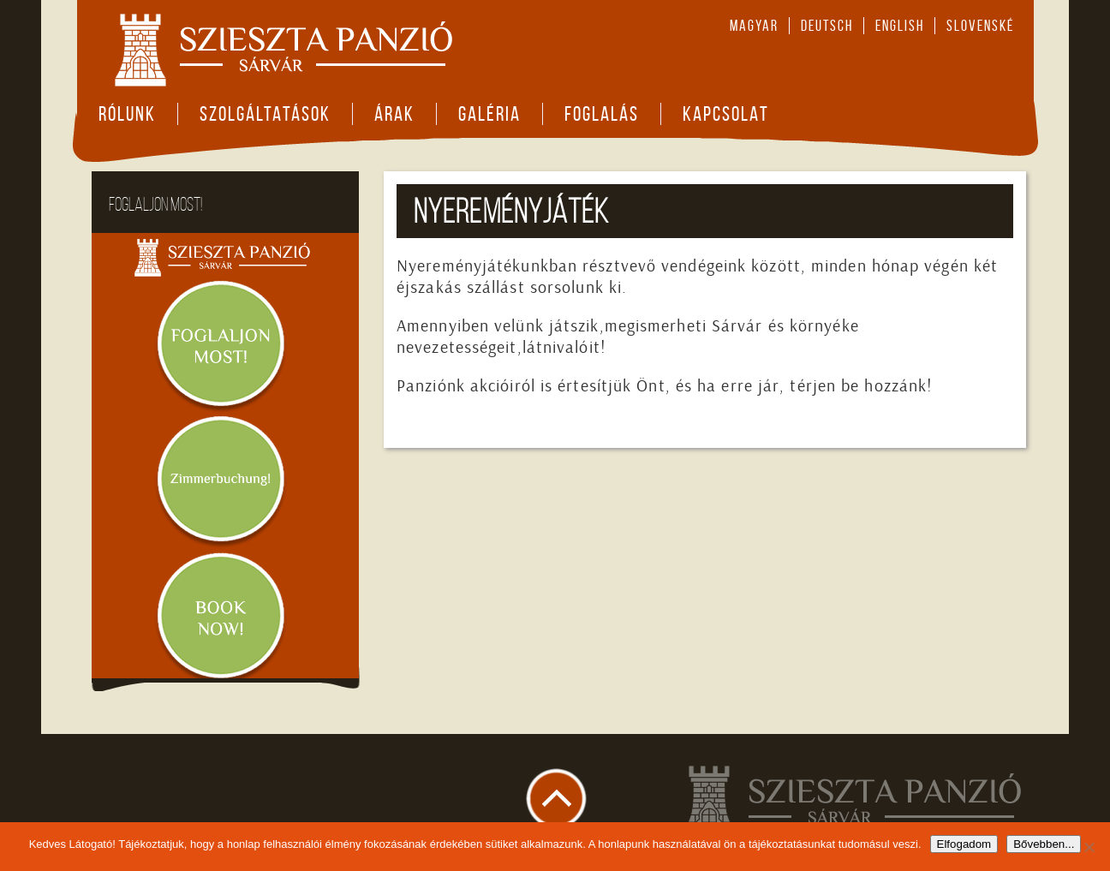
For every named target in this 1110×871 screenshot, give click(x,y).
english (899, 25)
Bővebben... (1043, 844)
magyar (754, 25)
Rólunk (127, 114)
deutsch (827, 25)
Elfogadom (964, 844)
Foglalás (601, 114)
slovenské (980, 25)
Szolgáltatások (265, 114)
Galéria (489, 114)
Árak (394, 114)
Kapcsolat (726, 114)
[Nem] (1088, 847)
